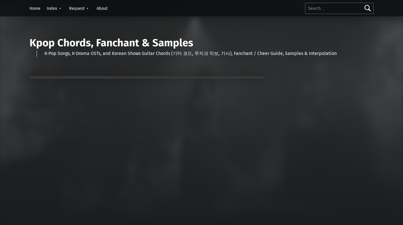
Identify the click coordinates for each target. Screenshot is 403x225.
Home (35, 8)
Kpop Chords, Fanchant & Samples (111, 43)
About (102, 8)
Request (77, 8)
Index (52, 8)
